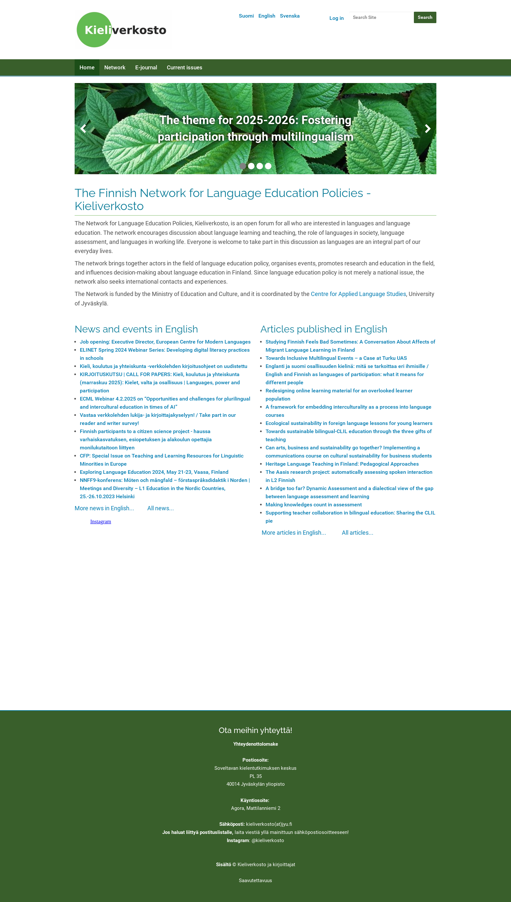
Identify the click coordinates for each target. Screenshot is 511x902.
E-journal (146, 67)
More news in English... (104, 508)
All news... (160, 508)
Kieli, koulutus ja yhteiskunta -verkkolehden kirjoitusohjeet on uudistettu (163, 366)
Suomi (246, 16)
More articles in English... (294, 532)
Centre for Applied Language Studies (358, 294)
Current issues (184, 67)
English (266, 16)
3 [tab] (259, 166)
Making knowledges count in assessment (314, 504)
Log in (336, 18)
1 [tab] (243, 166)
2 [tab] (251, 166)
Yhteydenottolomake (255, 744)
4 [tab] (268, 166)
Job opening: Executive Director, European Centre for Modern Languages (165, 342)
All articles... (357, 532)
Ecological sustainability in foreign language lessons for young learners (349, 423)
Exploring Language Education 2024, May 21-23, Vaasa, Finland (154, 472)
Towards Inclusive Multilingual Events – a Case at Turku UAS (336, 358)
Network (114, 67)
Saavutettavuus (255, 880)
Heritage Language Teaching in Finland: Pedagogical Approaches (342, 464)
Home (87, 67)
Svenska (290, 16)
